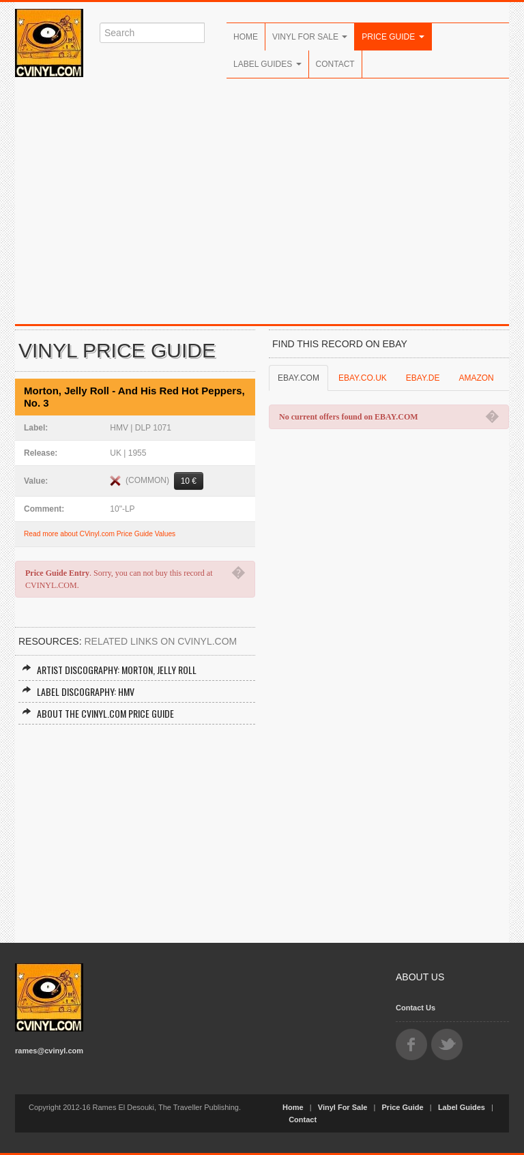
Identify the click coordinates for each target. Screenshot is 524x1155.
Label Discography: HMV (78, 691)
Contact (335, 64)
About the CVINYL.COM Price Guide (98, 713)
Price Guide (393, 37)
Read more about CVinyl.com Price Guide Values (99, 534)
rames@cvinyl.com (49, 1051)
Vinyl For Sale (309, 37)
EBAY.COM (298, 378)
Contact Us (415, 1008)
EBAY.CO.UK (362, 378)
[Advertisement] (262, 208)
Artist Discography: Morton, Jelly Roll (109, 669)
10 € (188, 481)
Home (245, 37)
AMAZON (475, 378)
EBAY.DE (423, 378)
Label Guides (267, 64)
